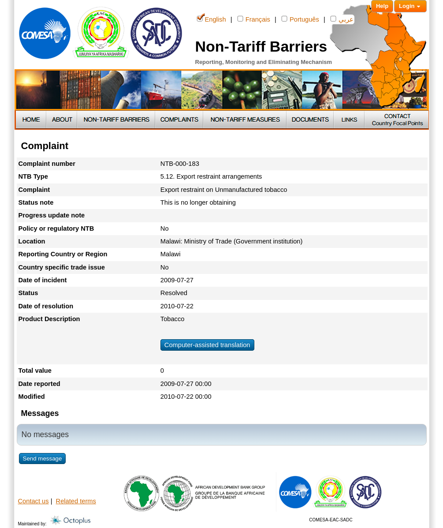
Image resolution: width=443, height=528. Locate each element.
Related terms (76, 501)
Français (253, 19)
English (211, 19)
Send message (42, 458)
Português (300, 19)
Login (410, 6)
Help (382, 6)
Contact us (33, 501)
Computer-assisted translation (207, 344)
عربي (342, 19)
